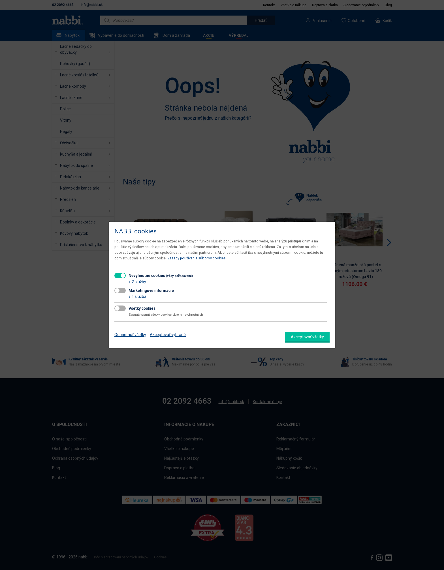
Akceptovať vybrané (168, 334)
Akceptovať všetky (307, 337)
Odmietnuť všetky (130, 334)
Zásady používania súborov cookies (196, 258)
